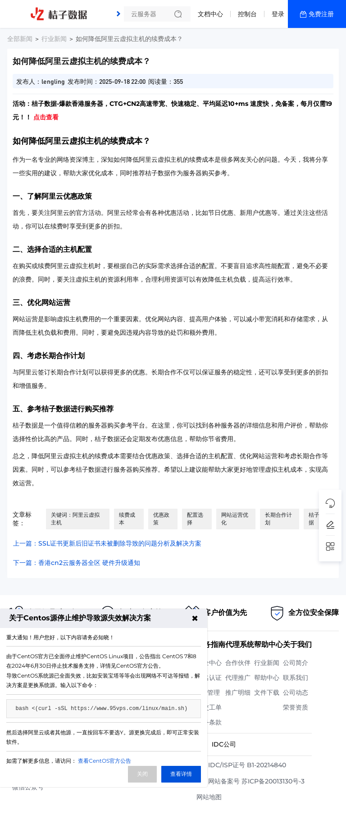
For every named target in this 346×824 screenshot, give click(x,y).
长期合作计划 (278, 518)
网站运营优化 (234, 518)
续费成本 (127, 518)
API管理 (208, 692)
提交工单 (209, 707)
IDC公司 (224, 744)
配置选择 (195, 518)
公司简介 (295, 663)
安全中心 (209, 663)
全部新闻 (19, 39)
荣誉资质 (295, 707)
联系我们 (295, 678)
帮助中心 (266, 678)
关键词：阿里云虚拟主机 (75, 518)
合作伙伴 (237, 663)
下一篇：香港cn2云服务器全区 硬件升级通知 (76, 563)
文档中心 (210, 14)
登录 (278, 14)
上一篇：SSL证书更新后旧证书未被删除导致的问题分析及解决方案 (107, 543)
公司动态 (295, 692)
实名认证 (209, 678)
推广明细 (237, 692)
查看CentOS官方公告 (104, 760)
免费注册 (321, 14)
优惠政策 (161, 518)
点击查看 (46, 117)
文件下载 (266, 692)
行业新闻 (54, 39)
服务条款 (209, 722)
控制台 (247, 14)
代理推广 (237, 678)
